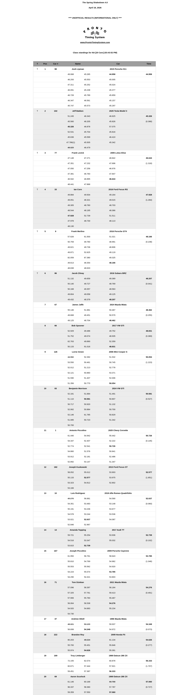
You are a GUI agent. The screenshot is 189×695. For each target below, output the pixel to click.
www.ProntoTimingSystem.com (95, 42)
